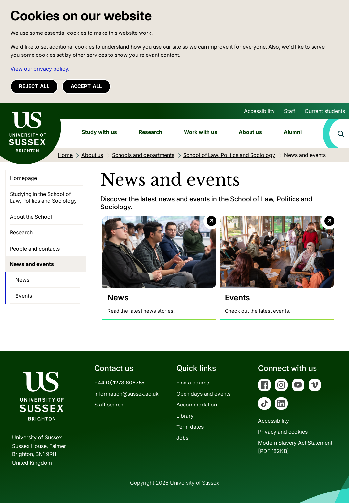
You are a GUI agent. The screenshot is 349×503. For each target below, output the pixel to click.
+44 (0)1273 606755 (119, 382)
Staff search (108, 405)
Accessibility (259, 111)
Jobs (182, 437)
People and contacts (35, 248)
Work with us (200, 132)
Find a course (192, 382)
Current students (325, 111)
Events (23, 296)
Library (185, 415)
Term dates (190, 427)
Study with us (99, 132)
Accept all (86, 86)
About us (250, 132)
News (22, 279)
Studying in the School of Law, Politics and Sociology (43, 197)
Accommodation (196, 405)
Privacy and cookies (283, 431)
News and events (32, 264)
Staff (289, 111)
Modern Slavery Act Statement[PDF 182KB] (295, 447)
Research (150, 132)
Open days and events (203, 393)
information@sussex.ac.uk (126, 393)
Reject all (34, 86)
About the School (31, 216)
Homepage (23, 178)
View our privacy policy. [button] (40, 68)
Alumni (293, 132)
